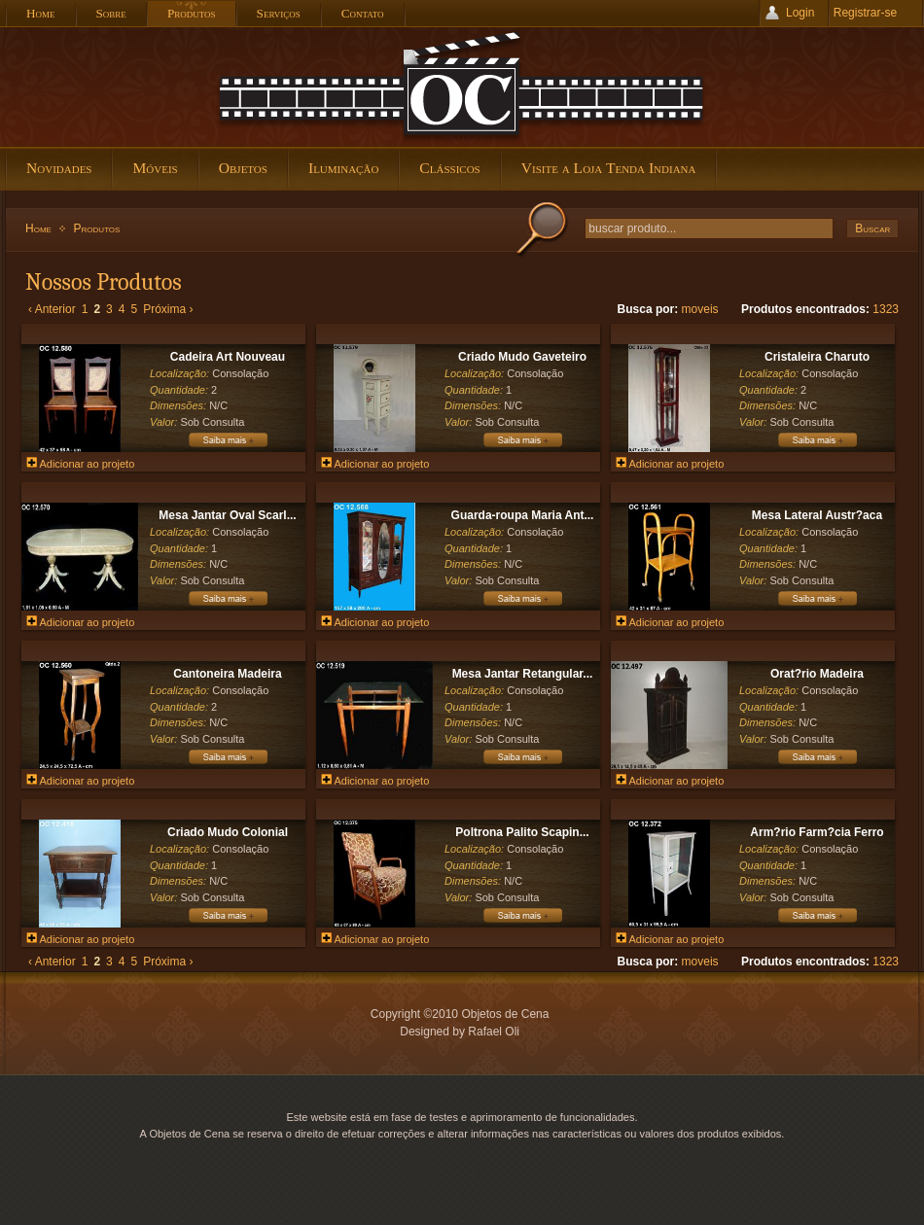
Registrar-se (865, 12)
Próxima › (168, 309)
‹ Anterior (52, 309)
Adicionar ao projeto (80, 464)
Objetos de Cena (462, 86)
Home (38, 228)
